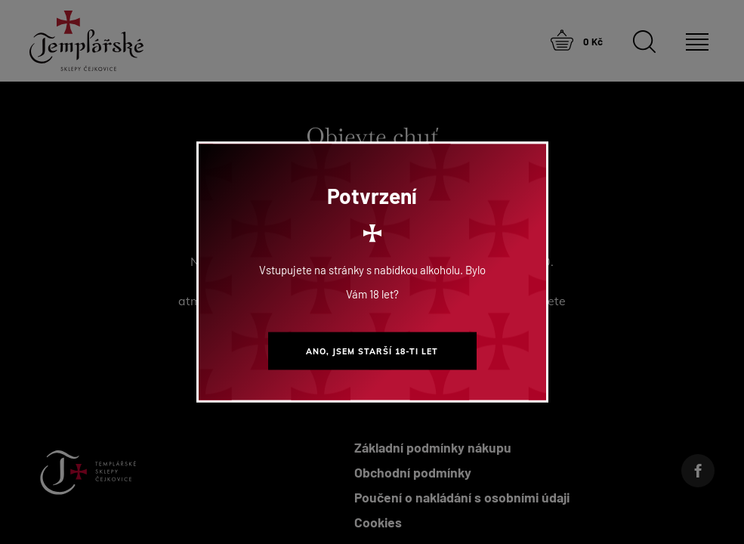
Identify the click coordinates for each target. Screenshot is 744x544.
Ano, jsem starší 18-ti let (372, 351)
